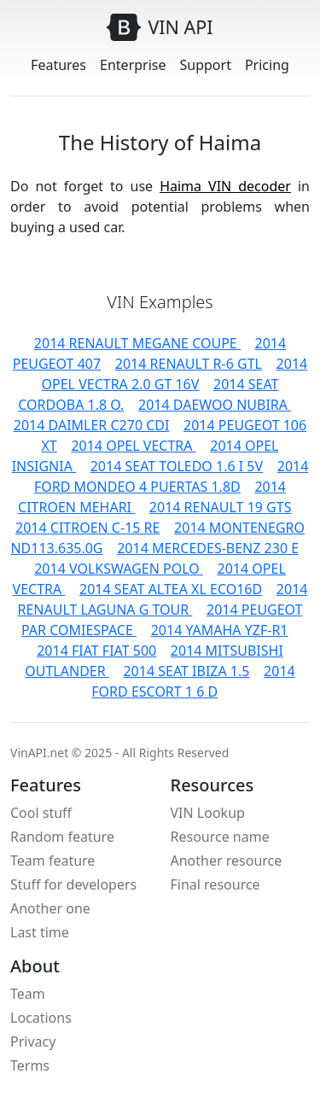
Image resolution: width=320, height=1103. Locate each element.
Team (27, 993)
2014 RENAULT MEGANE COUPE (137, 343)
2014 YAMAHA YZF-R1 (219, 630)
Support (205, 64)
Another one (50, 908)
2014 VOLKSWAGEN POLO (118, 568)
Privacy (32, 1041)
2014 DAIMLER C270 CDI (92, 425)
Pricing (267, 64)
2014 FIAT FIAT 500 (96, 650)
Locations (41, 1017)
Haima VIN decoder (225, 186)
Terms (29, 1065)
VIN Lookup (208, 812)
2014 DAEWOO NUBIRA (214, 404)
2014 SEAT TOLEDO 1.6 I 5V (176, 466)
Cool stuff (41, 812)
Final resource (215, 884)
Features (58, 64)
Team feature (52, 860)
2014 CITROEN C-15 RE (87, 527)
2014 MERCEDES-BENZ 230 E (208, 548)
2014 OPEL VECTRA (133, 445)
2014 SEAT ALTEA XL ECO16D (170, 589)
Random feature (62, 836)
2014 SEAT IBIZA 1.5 (186, 671)
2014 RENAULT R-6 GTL (188, 363)
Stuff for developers (73, 884)
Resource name (220, 836)
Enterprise (133, 64)
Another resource (226, 860)
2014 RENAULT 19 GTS (220, 507)
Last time (39, 932)
